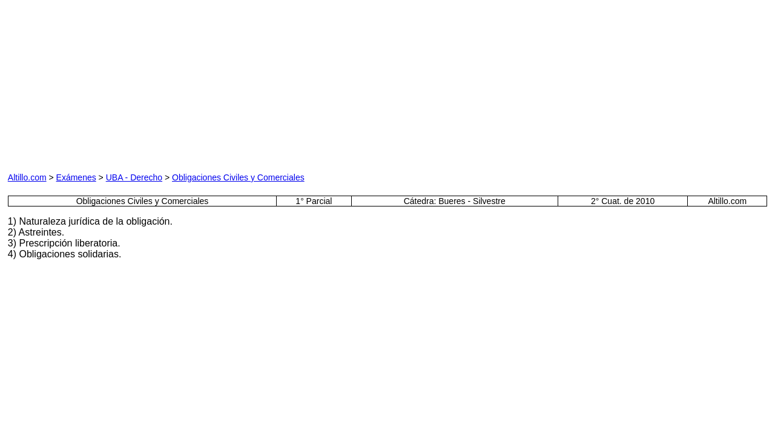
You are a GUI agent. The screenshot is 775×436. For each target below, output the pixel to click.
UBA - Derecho (134, 177)
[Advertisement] (146, 83)
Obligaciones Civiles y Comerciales (238, 177)
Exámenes (76, 177)
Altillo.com (27, 177)
